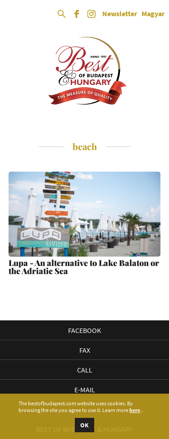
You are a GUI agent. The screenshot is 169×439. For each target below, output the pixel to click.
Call (84, 369)
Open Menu (14, 14)
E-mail (84, 389)
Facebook (84, 330)
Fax (84, 350)
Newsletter (119, 14)
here (134, 410)
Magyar (153, 14)
